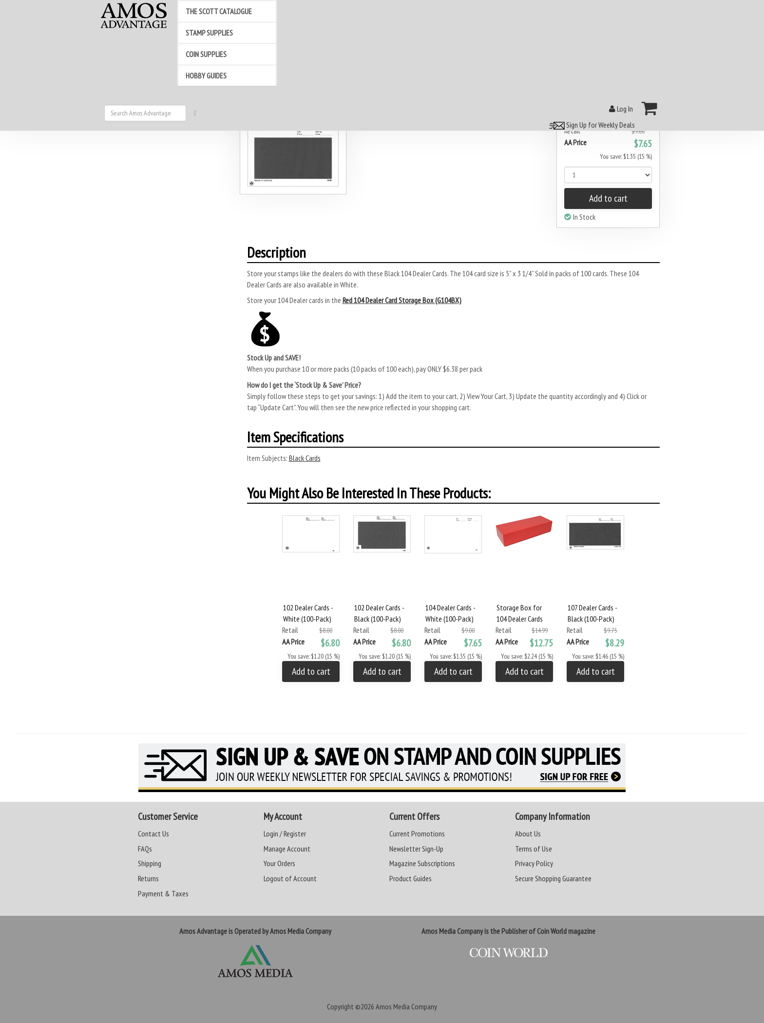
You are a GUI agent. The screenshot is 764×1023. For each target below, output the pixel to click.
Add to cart (608, 198)
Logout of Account (290, 878)
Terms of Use (533, 848)
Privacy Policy (534, 863)
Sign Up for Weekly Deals (590, 125)
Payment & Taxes (163, 893)
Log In (621, 109)
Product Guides (410, 878)
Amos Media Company (406, 1006)
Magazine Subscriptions (422, 863)
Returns (148, 878)
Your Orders (279, 863)
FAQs (145, 848)
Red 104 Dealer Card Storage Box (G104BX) (402, 300)
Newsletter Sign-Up (416, 848)
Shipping (149, 863)
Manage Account (287, 848)
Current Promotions (417, 833)
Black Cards (305, 458)
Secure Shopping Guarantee (553, 878)
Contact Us (153, 833)
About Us (528, 833)
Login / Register (285, 833)
